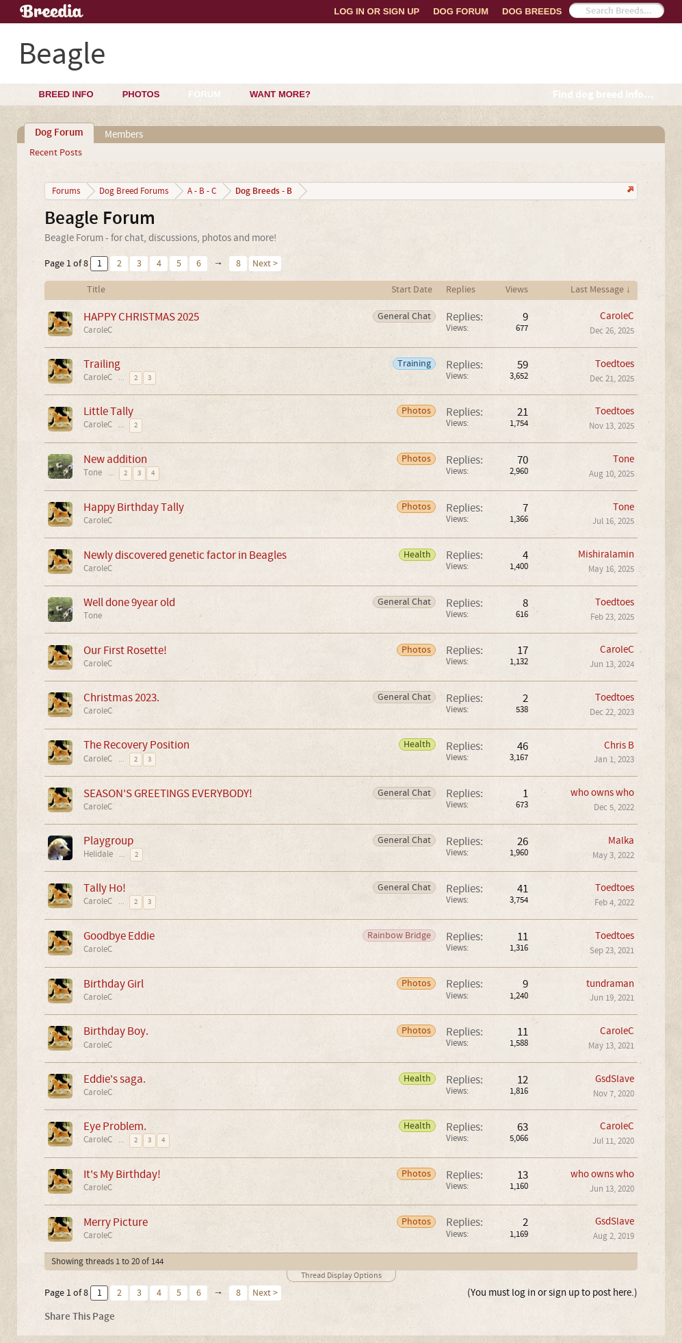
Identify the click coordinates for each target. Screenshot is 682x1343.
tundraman (610, 983)
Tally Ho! (104, 888)
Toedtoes (614, 364)
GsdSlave (614, 1078)
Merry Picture (115, 1222)
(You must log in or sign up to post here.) (552, 1292)
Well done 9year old (129, 602)
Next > (265, 264)
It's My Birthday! (122, 1174)
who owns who (602, 792)
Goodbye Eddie (119, 936)
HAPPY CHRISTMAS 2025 (141, 317)
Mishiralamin (606, 554)
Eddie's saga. (114, 1079)
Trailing (101, 364)
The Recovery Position (136, 745)
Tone (92, 472)
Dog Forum (460, 11)
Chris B (619, 745)
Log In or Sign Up (376, 11)
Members (124, 134)
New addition (115, 459)
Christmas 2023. (121, 697)
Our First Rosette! (125, 650)
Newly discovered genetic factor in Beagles (185, 555)
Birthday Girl (113, 984)
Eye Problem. (114, 1126)
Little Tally (108, 411)
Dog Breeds (532, 11)
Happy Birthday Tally (133, 507)
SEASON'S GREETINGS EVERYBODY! (167, 793)
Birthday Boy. (115, 1031)
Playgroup (108, 841)
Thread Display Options (341, 1275)
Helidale (98, 854)
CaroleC (97, 330)
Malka (621, 840)
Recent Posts (55, 153)
